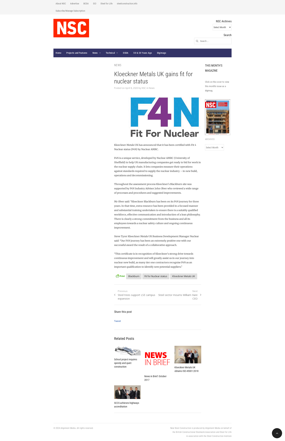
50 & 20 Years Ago (142, 52)
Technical (110, 52)
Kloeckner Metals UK (183, 276)
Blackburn (133, 276)
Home (58, 52)
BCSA (86, 3)
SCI (94, 3)
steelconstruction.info (127, 3)
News (95, 52)
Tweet (117, 321)
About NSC (61, 3)
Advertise (74, 3)
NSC (144, 88)
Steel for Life (107, 3)
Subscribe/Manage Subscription (70, 10)
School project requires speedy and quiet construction (125, 363)
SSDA (125, 52)
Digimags (161, 52)
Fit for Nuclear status (155, 276)
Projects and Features (76, 52)
